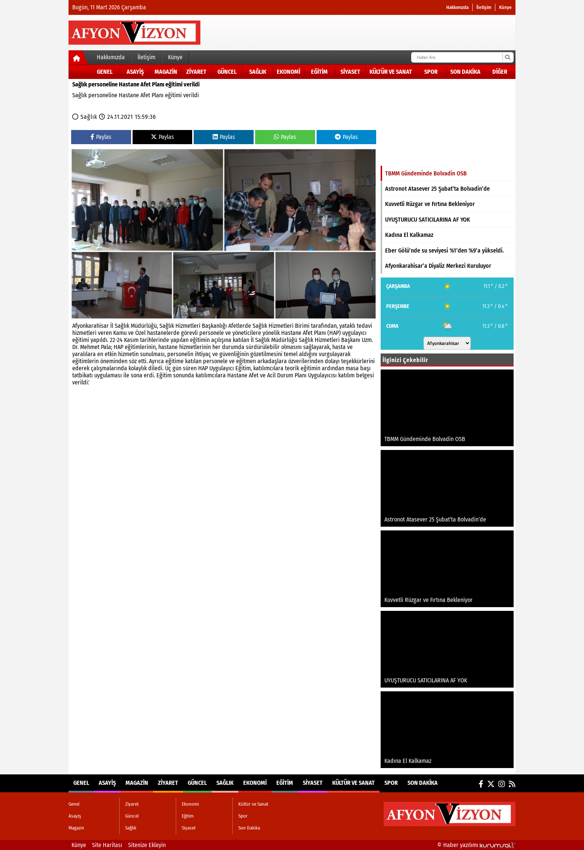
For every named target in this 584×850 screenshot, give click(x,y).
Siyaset (350, 71)
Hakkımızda (457, 7)
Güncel (227, 71)
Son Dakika (465, 71)
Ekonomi (288, 71)
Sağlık (257, 71)
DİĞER (499, 71)
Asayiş (135, 71)
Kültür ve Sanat (390, 71)
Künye (505, 7)
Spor (431, 71)
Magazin (166, 71)
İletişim (483, 7)
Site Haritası (107, 845)
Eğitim (319, 71)
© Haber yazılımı (476, 845)
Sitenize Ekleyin (147, 845)
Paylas (101, 136)
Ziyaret (196, 71)
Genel (104, 71)
